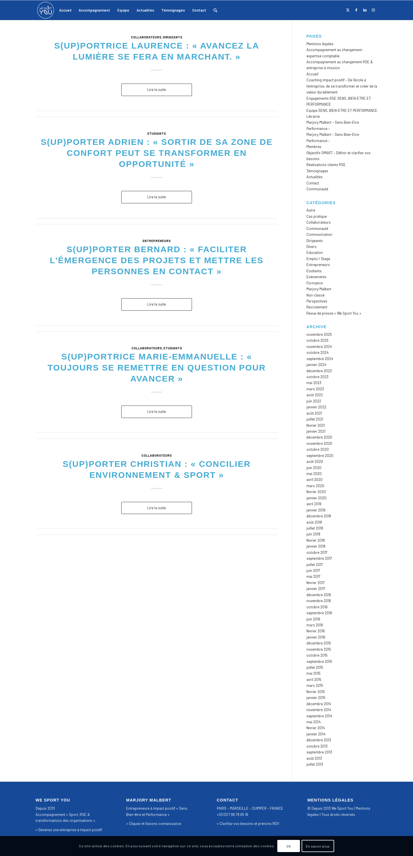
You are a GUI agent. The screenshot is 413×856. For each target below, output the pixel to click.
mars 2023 (315, 389)
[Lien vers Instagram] (373, 10)
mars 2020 (315, 485)
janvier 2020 (316, 498)
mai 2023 (313, 382)
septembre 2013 (319, 752)
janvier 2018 (315, 546)
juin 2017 (313, 570)
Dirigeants (172, 37)
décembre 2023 (319, 371)
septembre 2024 (319, 358)
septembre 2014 (319, 716)
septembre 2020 (319, 455)
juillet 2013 (314, 764)
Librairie (313, 116)
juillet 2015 (314, 667)
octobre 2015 (317, 655)
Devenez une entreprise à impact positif (70, 829)
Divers (311, 246)
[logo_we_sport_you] (45, 10)
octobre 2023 (317, 376)
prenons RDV (268, 823)
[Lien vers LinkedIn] (365, 10)
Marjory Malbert (318, 289)
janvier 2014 (315, 734)
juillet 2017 (314, 564)
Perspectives (316, 301)
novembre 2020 (319, 443)
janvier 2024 (316, 364)
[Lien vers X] (348, 10)
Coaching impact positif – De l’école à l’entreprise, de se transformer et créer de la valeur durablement (341, 86)
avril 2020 (314, 479)
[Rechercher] (215, 10)
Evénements (316, 277)
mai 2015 (313, 673)
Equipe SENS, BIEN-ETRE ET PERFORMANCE (341, 110)
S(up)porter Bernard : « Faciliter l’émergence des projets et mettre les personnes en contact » (156, 260)
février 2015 (315, 691)
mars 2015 (314, 685)
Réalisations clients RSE (326, 164)
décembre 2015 (318, 643)
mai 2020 (314, 473)
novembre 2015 (318, 649)
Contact (312, 183)
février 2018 (315, 540)
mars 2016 (314, 625)
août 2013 (314, 758)
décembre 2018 (318, 516)
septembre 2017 (319, 558)
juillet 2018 (314, 528)
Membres (313, 146)
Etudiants (156, 133)
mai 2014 (313, 722)
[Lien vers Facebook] (356, 10)
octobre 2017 (316, 552)
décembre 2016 (318, 595)
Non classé (315, 295)
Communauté (317, 189)
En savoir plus (318, 846)
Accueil (312, 74)
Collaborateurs (146, 37)
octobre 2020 (317, 449)
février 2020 (316, 491)
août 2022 (314, 395)
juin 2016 (313, 619)
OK (288, 846)
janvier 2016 (315, 637)
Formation (314, 283)
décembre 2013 (318, 740)
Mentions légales (320, 44)
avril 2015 (313, 679)
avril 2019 (313, 504)
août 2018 (314, 522)
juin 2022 (313, 401)
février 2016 (315, 631)
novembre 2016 (318, 600)
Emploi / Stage (318, 258)
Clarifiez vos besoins (236, 823)
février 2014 (315, 728)
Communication (319, 234)
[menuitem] (65, 10)
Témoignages (317, 171)
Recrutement (316, 307)
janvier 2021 (315, 431)
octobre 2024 (317, 352)
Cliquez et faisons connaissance (155, 823)
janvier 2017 (315, 588)
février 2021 (315, 425)
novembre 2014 (318, 709)
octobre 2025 (317, 340)
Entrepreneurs (156, 241)
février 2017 (315, 582)
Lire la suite (156, 89)
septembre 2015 (319, 661)
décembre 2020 (319, 437)
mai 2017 (313, 576)
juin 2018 (313, 534)
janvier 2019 (315, 510)
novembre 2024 (319, 346)
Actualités (314, 177)
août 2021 (314, 413)
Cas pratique (316, 216)
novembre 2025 (319, 334)
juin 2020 (313, 467)
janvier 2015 (315, 697)
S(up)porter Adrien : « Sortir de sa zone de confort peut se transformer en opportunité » (157, 153)
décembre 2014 (318, 704)
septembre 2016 (319, 613)
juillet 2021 (314, 419)
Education (314, 252)
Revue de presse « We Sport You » (333, 313)
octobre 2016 (317, 607)
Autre (310, 210)
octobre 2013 (317, 746)
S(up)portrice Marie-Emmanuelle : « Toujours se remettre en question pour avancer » (156, 367)
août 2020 (314, 461)
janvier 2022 (316, 407)
